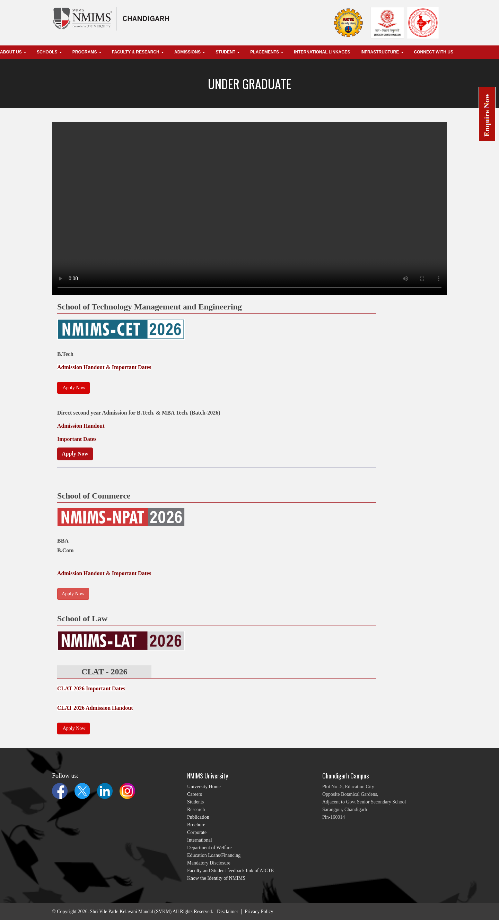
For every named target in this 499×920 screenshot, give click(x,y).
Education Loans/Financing (213, 855)
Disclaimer (227, 911)
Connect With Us (433, 52)
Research (196, 809)
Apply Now (75, 454)
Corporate (197, 832)
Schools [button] (49, 52)
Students (195, 801)
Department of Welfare (209, 847)
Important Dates (76, 439)
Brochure (196, 824)
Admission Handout (81, 426)
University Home (204, 786)
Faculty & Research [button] (138, 52)
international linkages (322, 52)
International (199, 840)
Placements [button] (266, 52)
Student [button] (228, 52)
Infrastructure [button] (382, 52)
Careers (194, 794)
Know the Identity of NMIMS (216, 878)
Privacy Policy (259, 911)
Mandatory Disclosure (208, 863)
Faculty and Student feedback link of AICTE (230, 870)
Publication (198, 817)
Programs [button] (87, 52)
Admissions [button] (189, 52)
